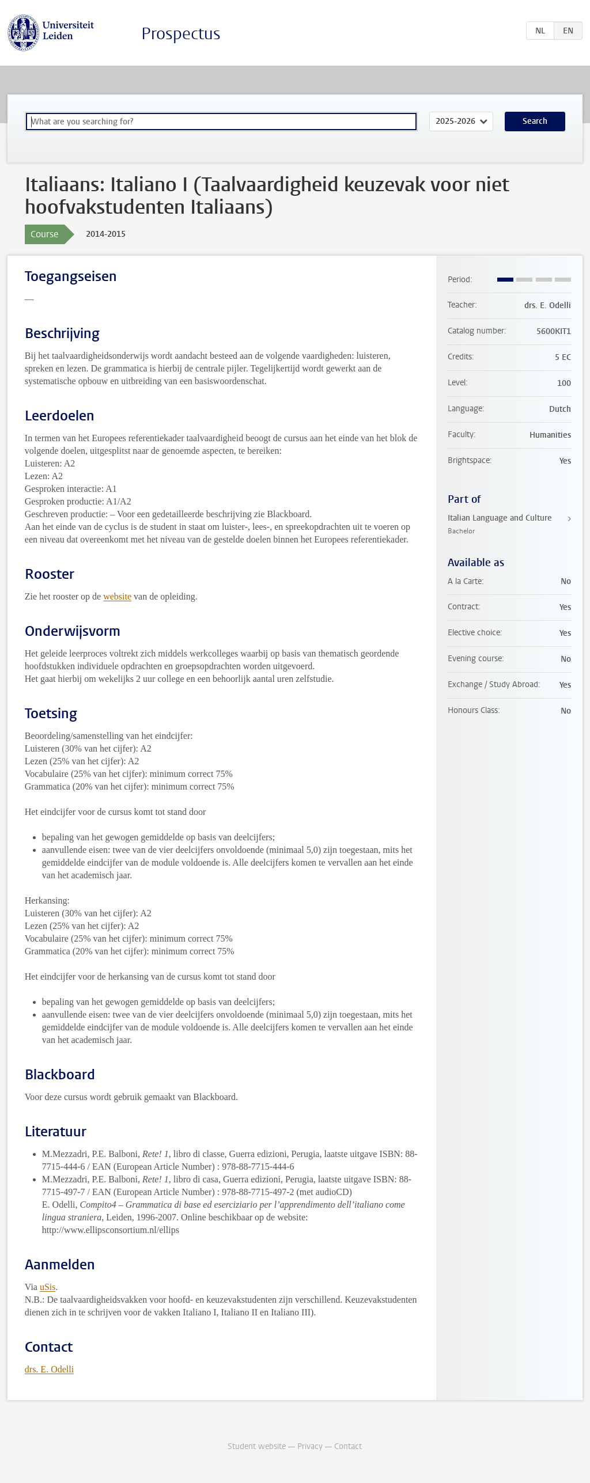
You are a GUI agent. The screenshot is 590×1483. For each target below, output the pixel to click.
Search (535, 121)
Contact (348, 1446)
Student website (257, 1446)
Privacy (310, 1446)
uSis (48, 1287)
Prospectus (181, 33)
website (117, 596)
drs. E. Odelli (49, 1369)
